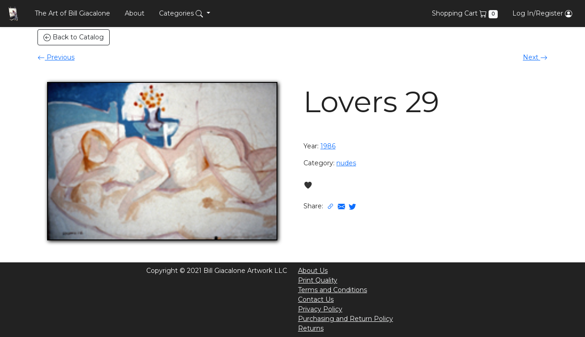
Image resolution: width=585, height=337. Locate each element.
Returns (311, 328)
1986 (327, 146)
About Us (313, 270)
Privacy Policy (320, 309)
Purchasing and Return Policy (345, 319)
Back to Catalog (73, 37)
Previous (55, 57)
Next (535, 57)
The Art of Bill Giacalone (72, 13)
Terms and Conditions (332, 290)
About (134, 13)
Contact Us (316, 299)
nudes (346, 163)
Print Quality (317, 280)
